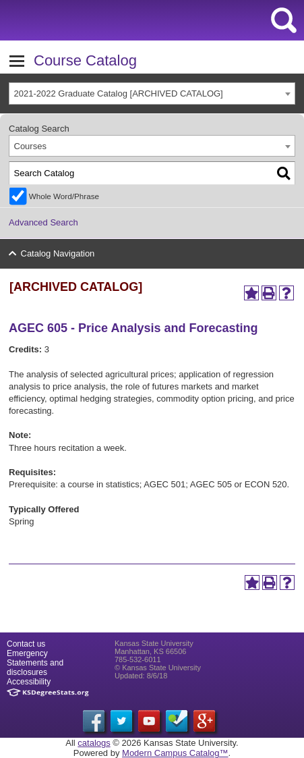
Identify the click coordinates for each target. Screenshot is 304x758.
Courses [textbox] (30, 146)
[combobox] (152, 93)
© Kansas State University (158, 668)
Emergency (27, 653)
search (283, 20)
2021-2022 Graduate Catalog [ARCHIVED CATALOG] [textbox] (118, 93)
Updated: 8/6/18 (141, 676)
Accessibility (29, 681)
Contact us (26, 644)
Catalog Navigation (58, 253)
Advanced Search (43, 222)
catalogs (94, 743)
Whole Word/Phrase (64, 196)
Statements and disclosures (35, 667)
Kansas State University (123, 20)
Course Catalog (85, 60)
